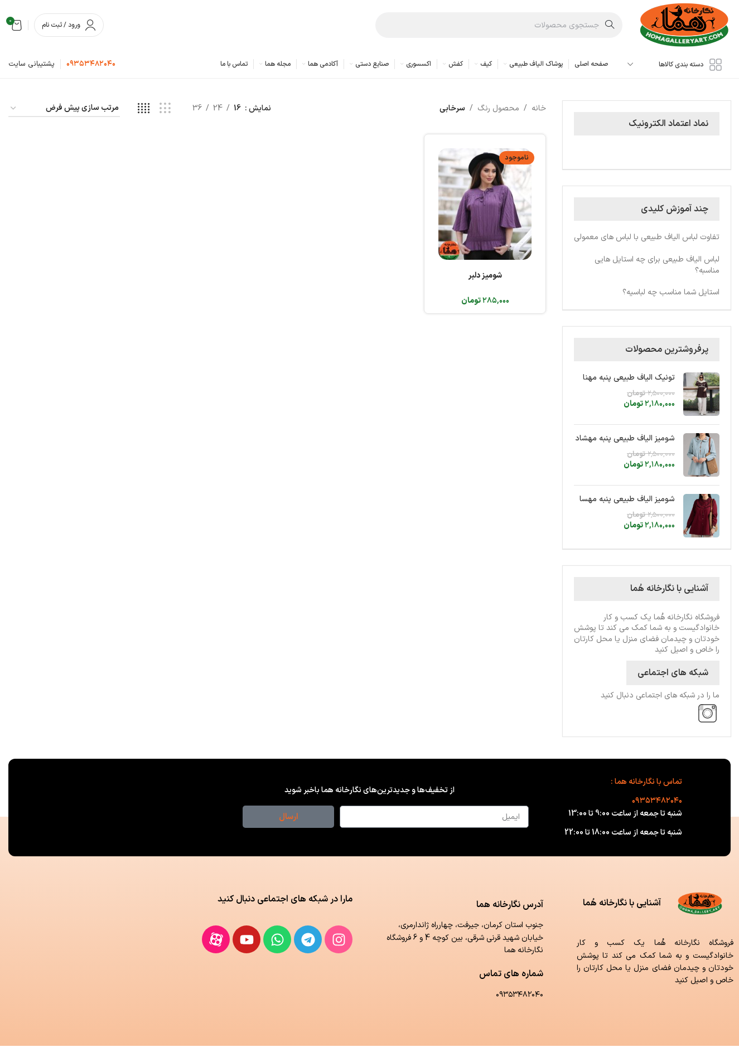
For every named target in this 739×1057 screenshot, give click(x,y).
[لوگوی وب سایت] (685, 25)
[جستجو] (499, 25)
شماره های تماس (511, 974)
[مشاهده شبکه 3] (165, 109)
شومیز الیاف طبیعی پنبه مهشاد (625, 438)
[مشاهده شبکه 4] (144, 109)
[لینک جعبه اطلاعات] (90, 64)
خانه (539, 108)
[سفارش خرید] (64, 109)
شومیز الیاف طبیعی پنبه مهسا (627, 499)
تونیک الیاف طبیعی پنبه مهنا (629, 378)
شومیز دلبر (485, 276)
